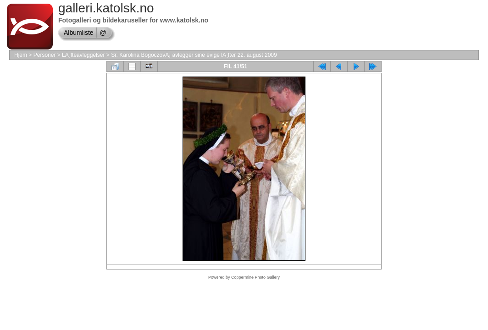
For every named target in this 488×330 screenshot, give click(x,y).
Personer (44, 55)
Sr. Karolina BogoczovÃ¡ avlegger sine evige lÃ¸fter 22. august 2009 (194, 55)
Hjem (20, 55)
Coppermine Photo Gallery (255, 277)
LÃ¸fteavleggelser (83, 55)
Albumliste (79, 32)
